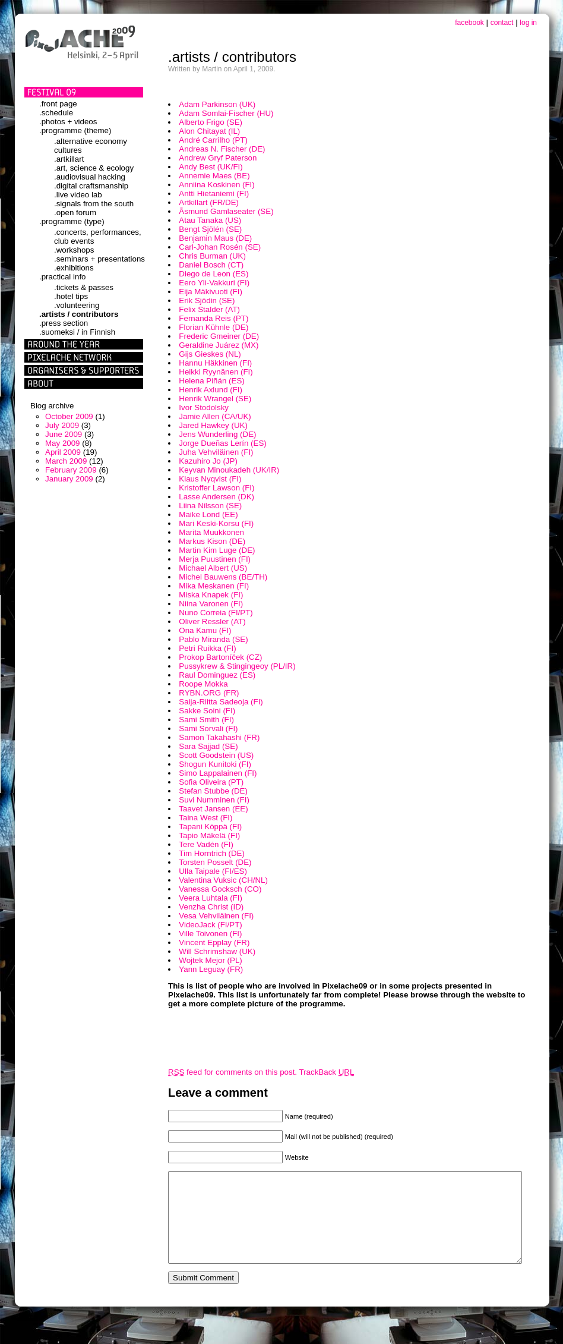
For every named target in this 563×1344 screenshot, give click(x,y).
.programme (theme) (75, 130)
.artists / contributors (78, 314)
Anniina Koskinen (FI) (216, 184)
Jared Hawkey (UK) (213, 425)
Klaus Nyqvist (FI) (210, 478)
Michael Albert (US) (213, 568)
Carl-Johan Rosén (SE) (220, 247)
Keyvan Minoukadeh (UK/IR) (229, 469)
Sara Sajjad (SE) (208, 746)
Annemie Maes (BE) (214, 175)
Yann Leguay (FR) (211, 969)
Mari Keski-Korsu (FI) (216, 523)
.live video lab (78, 194)
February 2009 (71, 469)
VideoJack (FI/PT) (210, 924)
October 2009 (69, 416)
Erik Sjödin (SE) (207, 300)
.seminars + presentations (99, 258)
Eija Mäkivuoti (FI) (210, 291)
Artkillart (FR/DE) (209, 202)
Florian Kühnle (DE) (213, 327)
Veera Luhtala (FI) (210, 897)
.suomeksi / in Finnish (77, 332)
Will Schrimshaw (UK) (217, 951)
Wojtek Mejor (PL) (210, 960)
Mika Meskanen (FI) (214, 585)
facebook (469, 22)
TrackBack (327, 1072)
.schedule (56, 112)
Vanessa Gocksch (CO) (220, 889)
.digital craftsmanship (91, 185)
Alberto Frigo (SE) (210, 122)
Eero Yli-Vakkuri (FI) (214, 282)
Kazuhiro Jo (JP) (208, 461)
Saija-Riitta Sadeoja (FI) (220, 701)
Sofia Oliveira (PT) (211, 782)
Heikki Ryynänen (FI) (215, 371)
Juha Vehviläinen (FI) (216, 452)
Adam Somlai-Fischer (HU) (226, 113)
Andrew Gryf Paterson (218, 157)
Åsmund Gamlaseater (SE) (226, 211)
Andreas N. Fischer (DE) (222, 148)
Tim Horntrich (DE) (212, 853)
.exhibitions (74, 267)
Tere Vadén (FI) (206, 844)
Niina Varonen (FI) (211, 603)
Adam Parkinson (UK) (217, 104)
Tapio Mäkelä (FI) (209, 835)
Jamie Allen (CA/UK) (215, 416)
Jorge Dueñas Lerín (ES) (222, 443)
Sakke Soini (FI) (207, 710)
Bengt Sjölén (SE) (210, 229)
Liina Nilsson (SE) (210, 505)
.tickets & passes (83, 287)
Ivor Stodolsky (204, 407)
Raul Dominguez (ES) (217, 675)
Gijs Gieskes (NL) (210, 354)
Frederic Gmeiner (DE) (219, 336)
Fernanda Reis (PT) (213, 318)
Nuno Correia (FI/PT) (215, 612)
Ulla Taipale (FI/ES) (213, 871)
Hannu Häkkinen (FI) (215, 362)
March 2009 (66, 461)
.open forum (75, 212)
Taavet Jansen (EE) (213, 808)
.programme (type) (72, 221)
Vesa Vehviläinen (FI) (216, 915)
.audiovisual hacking (89, 176)
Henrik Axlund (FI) (210, 389)
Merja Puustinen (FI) (215, 559)
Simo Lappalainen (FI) (218, 773)
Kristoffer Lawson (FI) (216, 487)
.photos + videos (68, 121)
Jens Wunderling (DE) (217, 434)
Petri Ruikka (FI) (207, 648)
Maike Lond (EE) (208, 514)
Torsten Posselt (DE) (215, 862)
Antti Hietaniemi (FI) (214, 193)
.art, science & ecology (94, 167)
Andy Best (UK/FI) (210, 166)
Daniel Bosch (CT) (211, 264)
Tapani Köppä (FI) (210, 826)
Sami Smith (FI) (206, 719)
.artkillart (69, 159)
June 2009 (63, 434)
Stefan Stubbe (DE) (213, 790)
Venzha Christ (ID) (211, 906)
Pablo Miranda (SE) (213, 639)
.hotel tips (71, 296)
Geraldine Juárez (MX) (218, 345)
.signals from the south (94, 203)
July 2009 (62, 425)
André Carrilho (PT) (213, 140)
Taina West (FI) (205, 817)
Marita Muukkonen (211, 532)
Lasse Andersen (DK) (216, 496)
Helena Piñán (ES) (211, 380)
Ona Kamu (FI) (205, 630)
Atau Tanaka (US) (210, 220)
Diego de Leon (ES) (213, 273)
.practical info (62, 276)
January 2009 (69, 478)
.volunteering (76, 305)
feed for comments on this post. (232, 1072)
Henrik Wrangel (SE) (215, 398)
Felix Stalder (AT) (209, 309)
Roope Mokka (203, 683)
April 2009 (63, 452)
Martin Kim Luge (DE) (217, 550)
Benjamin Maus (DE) (215, 238)
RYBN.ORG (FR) (209, 692)
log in (528, 22)
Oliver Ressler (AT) (212, 621)
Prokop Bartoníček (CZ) (220, 657)
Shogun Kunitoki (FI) (215, 764)
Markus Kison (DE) (212, 541)
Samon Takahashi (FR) (219, 737)
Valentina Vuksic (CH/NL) (223, 880)
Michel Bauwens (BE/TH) (223, 576)
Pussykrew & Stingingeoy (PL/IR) (237, 666)
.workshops (74, 249)
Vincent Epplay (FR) (214, 942)
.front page (58, 103)
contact (502, 22)
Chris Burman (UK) (212, 255)
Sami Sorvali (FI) (208, 728)
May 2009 (62, 443)
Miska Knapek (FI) (211, 594)
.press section (63, 323)
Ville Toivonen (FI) (210, 933)
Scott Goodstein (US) (216, 755)
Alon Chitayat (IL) (209, 131)
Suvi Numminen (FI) (214, 799)
